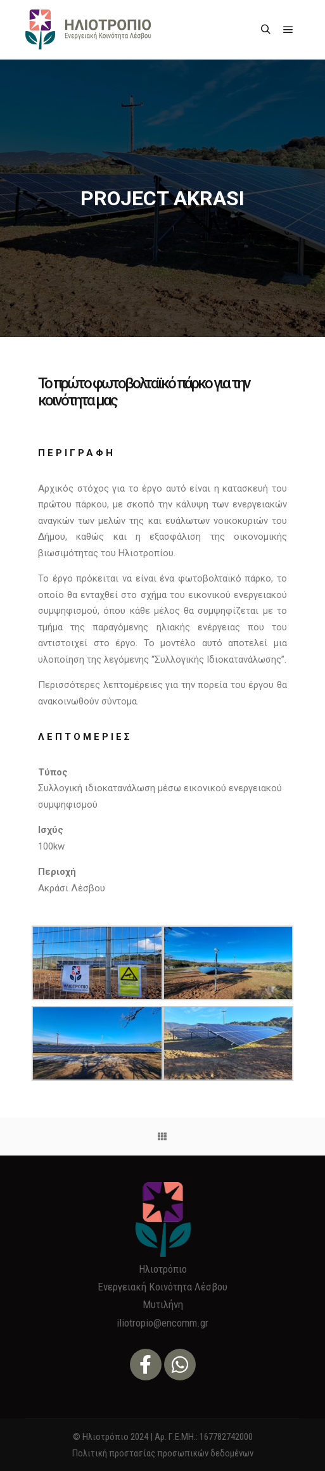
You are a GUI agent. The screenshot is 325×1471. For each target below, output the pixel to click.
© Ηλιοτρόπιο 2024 (110, 1436)
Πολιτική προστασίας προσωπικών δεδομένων (162, 1453)
